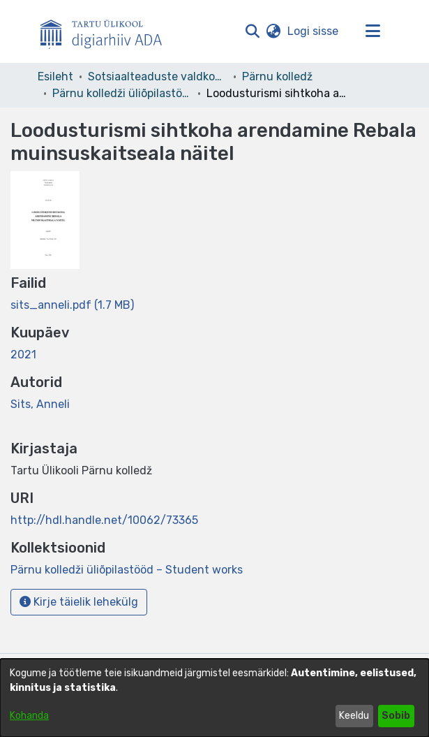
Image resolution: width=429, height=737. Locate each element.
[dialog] (214, 698)
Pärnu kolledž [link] (277, 76)
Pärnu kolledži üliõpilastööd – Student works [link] (122, 93)
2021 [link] (23, 354)
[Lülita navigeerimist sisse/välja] (373, 31)
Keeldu (354, 716)
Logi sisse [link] (313, 31)
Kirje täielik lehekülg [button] (79, 601)
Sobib (396, 716)
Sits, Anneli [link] (40, 404)
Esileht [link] (55, 76)
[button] (253, 31)
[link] (72, 305)
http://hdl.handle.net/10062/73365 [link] (104, 520)
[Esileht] (106, 31)
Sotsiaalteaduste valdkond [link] (157, 76)
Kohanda (29, 716)
